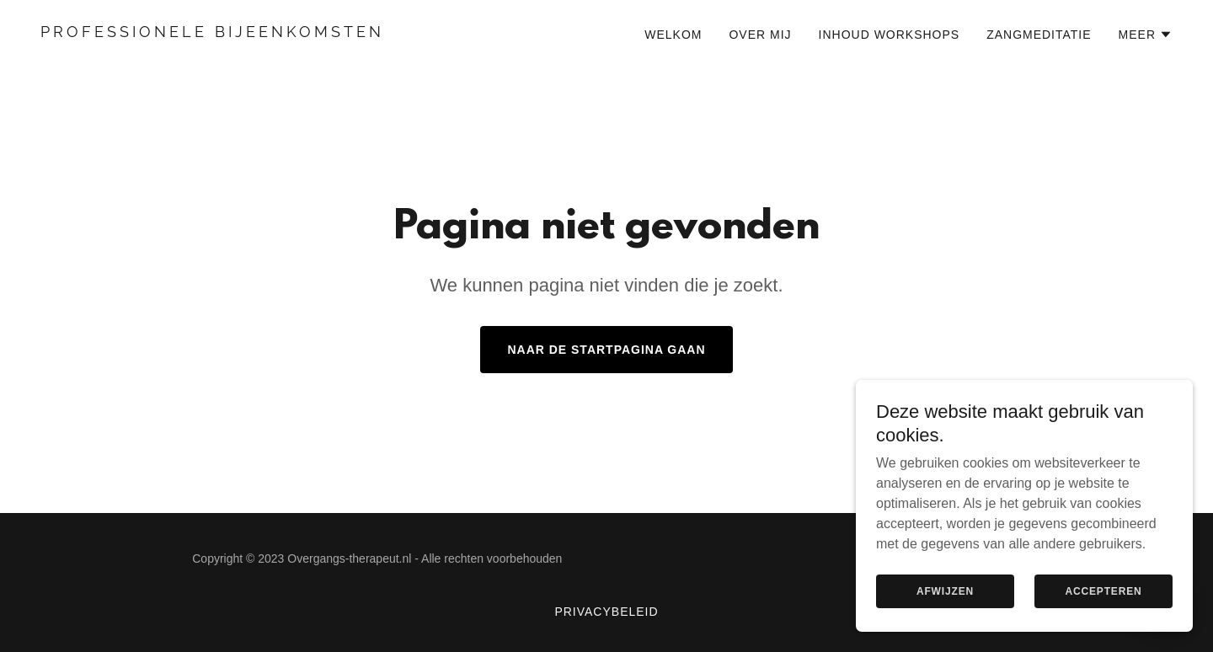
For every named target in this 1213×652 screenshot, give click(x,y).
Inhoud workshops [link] (889, 34)
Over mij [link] (760, 34)
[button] (1146, 34)
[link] (316, 32)
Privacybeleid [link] (606, 611)
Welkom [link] (673, 34)
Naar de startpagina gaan (606, 349)
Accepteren (1103, 615)
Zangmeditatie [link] (1038, 34)
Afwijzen (945, 615)
